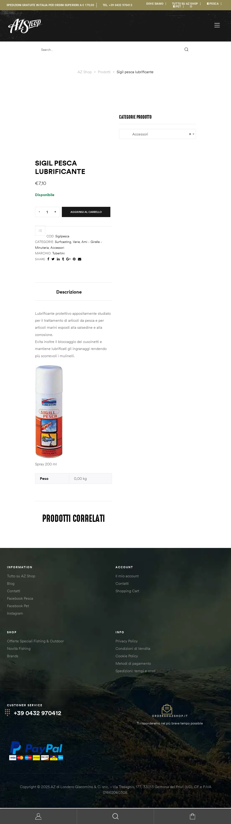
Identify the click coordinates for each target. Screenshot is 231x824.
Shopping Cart (127, 591)
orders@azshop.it (170, 717)
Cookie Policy (127, 656)
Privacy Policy (127, 642)
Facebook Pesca (20, 599)
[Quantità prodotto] (47, 212)
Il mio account (127, 577)
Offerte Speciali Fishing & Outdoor (35, 642)
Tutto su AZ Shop (21, 577)
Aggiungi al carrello (86, 212)
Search (115, 816)
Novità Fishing (19, 649)
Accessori (57, 248)
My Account (38, 816)
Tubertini (58, 253)
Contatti (13, 591)
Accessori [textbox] (157, 134)
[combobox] (157, 134)
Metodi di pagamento (133, 664)
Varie (76, 242)
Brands (12, 656)
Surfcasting (63, 242)
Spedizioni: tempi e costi (136, 671)
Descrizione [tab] (69, 292)
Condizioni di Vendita (133, 649)
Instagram (15, 614)
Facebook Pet (18, 606)
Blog (10, 584)
